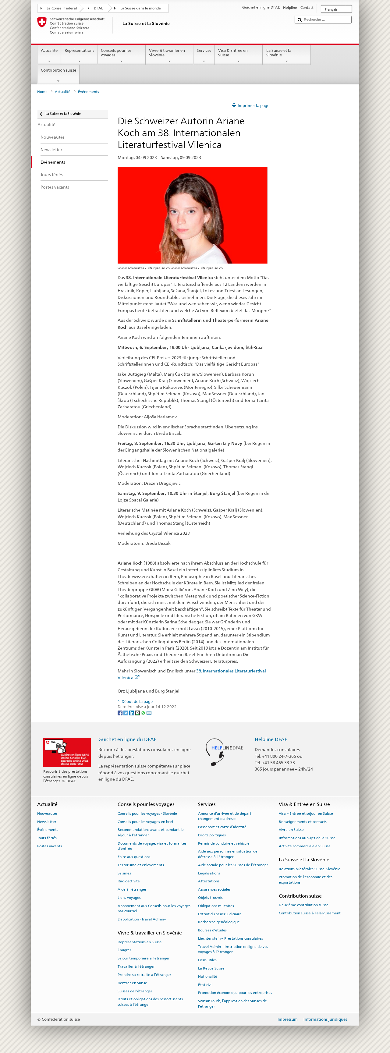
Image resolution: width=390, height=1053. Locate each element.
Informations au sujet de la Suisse (307, 838)
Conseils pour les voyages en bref (145, 821)
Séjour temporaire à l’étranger (144, 958)
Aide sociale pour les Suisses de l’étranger (233, 865)
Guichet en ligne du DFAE (127, 739)
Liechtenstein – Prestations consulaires (230, 938)
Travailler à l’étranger (136, 966)
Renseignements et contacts (303, 821)
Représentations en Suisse (140, 942)
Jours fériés (47, 838)
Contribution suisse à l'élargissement (310, 913)
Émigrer (124, 950)
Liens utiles (207, 960)
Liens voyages (129, 897)
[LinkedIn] (132, 712)
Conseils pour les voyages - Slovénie (147, 813)
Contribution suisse (59, 75)
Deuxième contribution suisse (303, 905)
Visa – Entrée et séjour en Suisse (306, 813)
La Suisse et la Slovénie (286, 56)
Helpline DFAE (271, 739)
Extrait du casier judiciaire (220, 914)
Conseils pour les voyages (121, 56)
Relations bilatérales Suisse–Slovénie (309, 869)
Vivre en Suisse (291, 830)
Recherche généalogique (219, 922)
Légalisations (209, 873)
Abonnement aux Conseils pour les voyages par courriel (154, 908)
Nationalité (207, 976)
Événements (47, 830)
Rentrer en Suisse (132, 983)
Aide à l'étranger (132, 889)
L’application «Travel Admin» (142, 919)
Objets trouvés (210, 897)
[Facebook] (120, 712)
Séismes (124, 873)
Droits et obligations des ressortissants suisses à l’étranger (150, 1001)
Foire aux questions (134, 857)
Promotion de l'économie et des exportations (305, 879)
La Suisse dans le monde (140, 8)
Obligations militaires (216, 906)
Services (204, 56)
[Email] (149, 712)
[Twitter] (126, 712)
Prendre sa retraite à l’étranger (144, 975)
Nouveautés (47, 813)
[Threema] (138, 712)
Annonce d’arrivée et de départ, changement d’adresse (225, 816)
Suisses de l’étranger (135, 991)
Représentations (79, 56)
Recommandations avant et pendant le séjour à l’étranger (151, 832)
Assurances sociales (214, 889)
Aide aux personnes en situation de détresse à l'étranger (227, 854)
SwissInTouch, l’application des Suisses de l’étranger (232, 1003)
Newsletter (46, 821)
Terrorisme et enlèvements (141, 865)
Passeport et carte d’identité (222, 827)
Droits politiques (212, 835)
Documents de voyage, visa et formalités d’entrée (152, 845)
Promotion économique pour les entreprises (235, 993)
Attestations (208, 881)
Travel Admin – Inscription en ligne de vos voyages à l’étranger (233, 949)
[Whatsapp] (144, 712)
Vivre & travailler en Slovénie (169, 56)
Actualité (49, 56)
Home (42, 92)
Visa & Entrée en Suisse (239, 56)
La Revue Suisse (211, 968)
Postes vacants (49, 846)
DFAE (98, 8)
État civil (205, 984)
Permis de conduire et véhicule (224, 843)
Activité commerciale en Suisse (305, 846)
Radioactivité (129, 881)
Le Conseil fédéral (62, 8)
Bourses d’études (212, 930)
